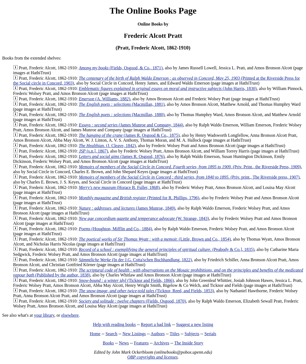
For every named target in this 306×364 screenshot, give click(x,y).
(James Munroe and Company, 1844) (131, 125)
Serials (210, 333)
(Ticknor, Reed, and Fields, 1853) (146, 290)
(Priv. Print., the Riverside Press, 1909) (190, 166)
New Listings (134, 333)
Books (108, 343)
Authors (158, 333)
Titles (174, 333)
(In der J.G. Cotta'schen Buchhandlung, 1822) (135, 259)
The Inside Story (188, 343)
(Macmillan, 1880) (121, 114)
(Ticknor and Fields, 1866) (126, 280)
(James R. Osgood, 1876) (121, 156)
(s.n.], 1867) (93, 151)
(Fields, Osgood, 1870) (132, 301)
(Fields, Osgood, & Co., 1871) (121, 68)
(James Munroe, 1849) (127, 208)
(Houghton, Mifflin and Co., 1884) (115, 228)
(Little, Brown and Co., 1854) (155, 239)
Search (112, 333)
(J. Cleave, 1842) (107, 145)
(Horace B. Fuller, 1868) (119, 187)
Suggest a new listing (194, 324)
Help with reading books (114, 324)
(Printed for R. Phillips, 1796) (139, 197)
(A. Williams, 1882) (104, 99)
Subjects (192, 333)
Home (95, 333)
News (124, 343)
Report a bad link (156, 324)
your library (44, 315)
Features (141, 343)
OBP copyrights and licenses (152, 357)
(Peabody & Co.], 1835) (166, 249)
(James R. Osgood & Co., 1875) (129, 135)
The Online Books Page (152, 10)
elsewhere (70, 315)
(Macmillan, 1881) (121, 104)
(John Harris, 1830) (168, 88)
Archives (161, 343)
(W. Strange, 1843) (144, 218)
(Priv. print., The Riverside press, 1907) (189, 177)
